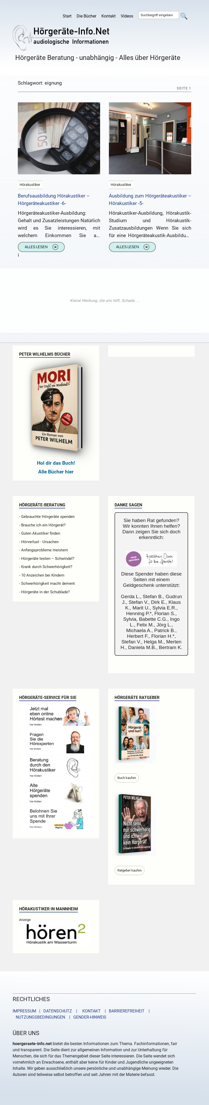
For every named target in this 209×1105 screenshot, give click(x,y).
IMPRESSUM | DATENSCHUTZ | (46, 1011)
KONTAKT (90, 1011)
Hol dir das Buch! (56, 463)
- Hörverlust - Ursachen (39, 542)
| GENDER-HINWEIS (86, 1017)
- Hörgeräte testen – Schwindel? (46, 558)
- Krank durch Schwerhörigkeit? (45, 566)
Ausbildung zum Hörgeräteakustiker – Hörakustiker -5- (150, 199)
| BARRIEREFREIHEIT (123, 1011)
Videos (127, 16)
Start (67, 16)
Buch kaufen (126, 778)
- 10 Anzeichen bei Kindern (41, 575)
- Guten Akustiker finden (39, 533)
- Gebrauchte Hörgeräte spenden (47, 516)
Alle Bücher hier (56, 472)
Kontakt (108, 16)
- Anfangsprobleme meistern (43, 550)
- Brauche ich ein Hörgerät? (42, 525)
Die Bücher (86, 16)
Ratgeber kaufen (129, 870)
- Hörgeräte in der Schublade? (44, 592)
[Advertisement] (104, 300)
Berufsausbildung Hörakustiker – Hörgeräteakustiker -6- (54, 199)
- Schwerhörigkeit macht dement (47, 583)
